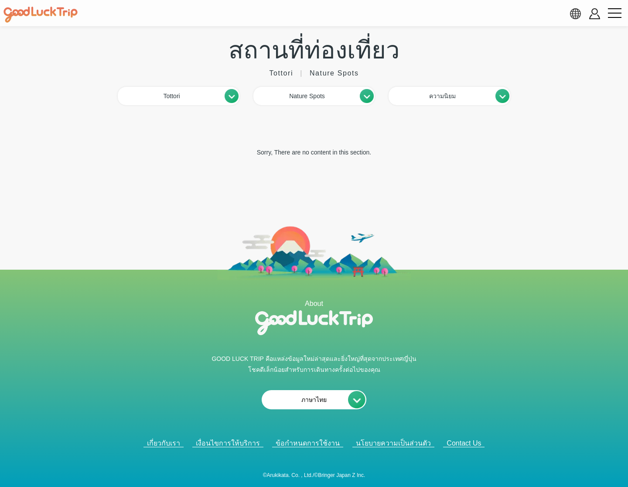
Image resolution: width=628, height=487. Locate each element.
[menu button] (614, 13)
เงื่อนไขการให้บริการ (228, 443)
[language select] (575, 13)
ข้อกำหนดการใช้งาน (308, 443)
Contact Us (464, 443)
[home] (40, 15)
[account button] (594, 13)
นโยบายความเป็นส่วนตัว (393, 443)
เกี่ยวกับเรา (163, 443)
